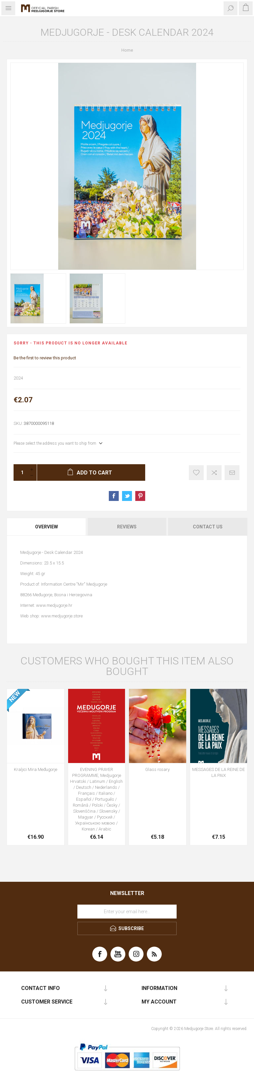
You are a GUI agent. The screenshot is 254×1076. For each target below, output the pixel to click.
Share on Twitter (127, 496)
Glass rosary (157, 769)
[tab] (47, 527)
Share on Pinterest (140, 496)
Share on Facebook (114, 496)
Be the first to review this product (45, 357)
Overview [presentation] (46, 526)
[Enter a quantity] (20, 472)
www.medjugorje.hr (54, 605)
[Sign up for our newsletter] (127, 912)
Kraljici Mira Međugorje (35, 769)
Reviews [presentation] (127, 526)
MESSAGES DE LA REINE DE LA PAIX (218, 772)
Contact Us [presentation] (208, 526)
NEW (14, 696)
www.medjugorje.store (62, 615)
